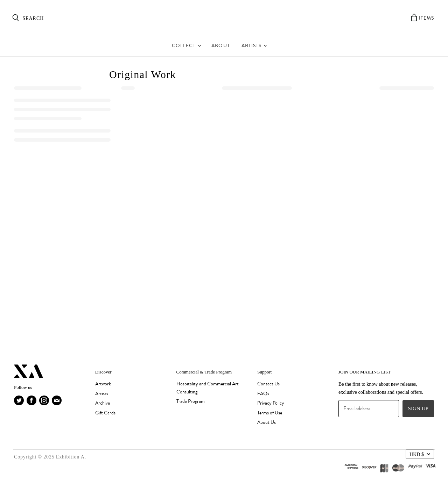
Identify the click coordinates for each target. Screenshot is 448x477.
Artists (253, 45)
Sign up (418, 408)
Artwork (103, 383)
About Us (266, 422)
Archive (102, 403)
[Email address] (368, 408)
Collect (186, 45)
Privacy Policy (270, 403)
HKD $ (417, 454)
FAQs (263, 393)
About (220, 45)
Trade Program (190, 401)
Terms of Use (269, 413)
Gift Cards (105, 413)
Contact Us (268, 383)
